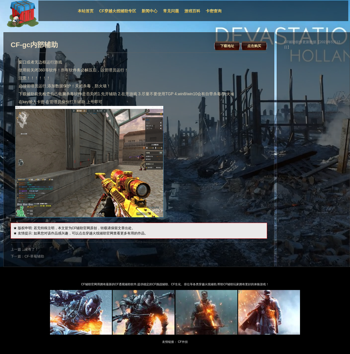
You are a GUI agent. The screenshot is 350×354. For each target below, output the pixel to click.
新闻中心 (149, 11)
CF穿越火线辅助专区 (117, 11)
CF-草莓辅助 (34, 256)
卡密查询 (214, 11)
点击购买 (254, 46)
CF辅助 (77, 228)
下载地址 (227, 46)
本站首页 (86, 11)
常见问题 (171, 11)
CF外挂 (183, 342)
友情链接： (169, 342)
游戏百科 (192, 11)
